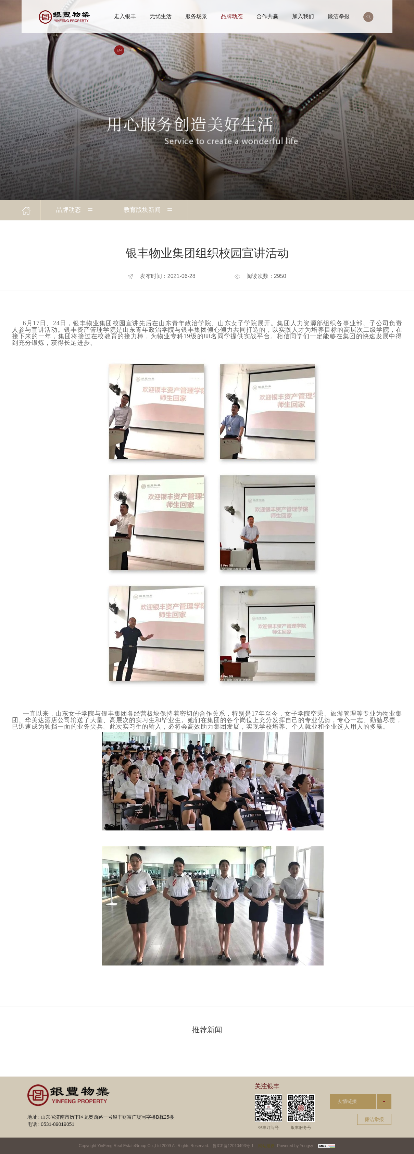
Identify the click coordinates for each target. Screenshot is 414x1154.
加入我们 (303, 16)
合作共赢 (267, 16)
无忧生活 (161, 16)
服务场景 (196, 16)
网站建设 (266, 1145)
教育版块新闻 (148, 209)
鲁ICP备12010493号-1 (233, 1145)
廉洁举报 (339, 16)
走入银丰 (125, 16)
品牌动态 (232, 16)
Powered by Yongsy (295, 1145)
